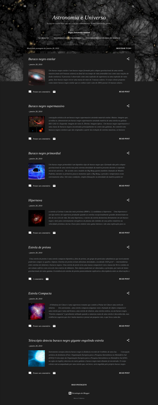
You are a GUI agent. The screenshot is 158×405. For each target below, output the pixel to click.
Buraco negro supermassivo (46, 106)
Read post (124, 92)
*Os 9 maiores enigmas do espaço (103, 38)
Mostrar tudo (123, 48)
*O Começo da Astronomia (67, 38)
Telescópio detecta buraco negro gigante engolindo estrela (66, 340)
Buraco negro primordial (44, 153)
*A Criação (43, 38)
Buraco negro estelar (42, 59)
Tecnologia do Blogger (79, 393)
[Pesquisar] (133, 7)
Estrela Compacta (40, 293)
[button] (128, 59)
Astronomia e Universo (79, 17)
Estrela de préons (39, 247)
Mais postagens (79, 385)
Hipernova (35, 200)
